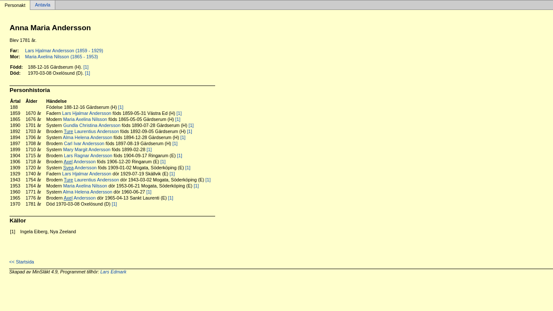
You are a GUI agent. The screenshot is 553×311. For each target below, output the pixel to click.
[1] (86, 67)
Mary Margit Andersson (87, 149)
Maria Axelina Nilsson (85, 119)
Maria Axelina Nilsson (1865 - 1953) (61, 56)
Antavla (43, 5)
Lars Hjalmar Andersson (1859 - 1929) (64, 50)
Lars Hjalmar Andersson (86, 113)
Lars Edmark (113, 271)
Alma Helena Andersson (87, 137)
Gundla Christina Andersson (92, 125)
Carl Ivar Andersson (84, 143)
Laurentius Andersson (91, 131)
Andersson (79, 161)
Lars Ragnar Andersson (88, 155)
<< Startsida (21, 261)
